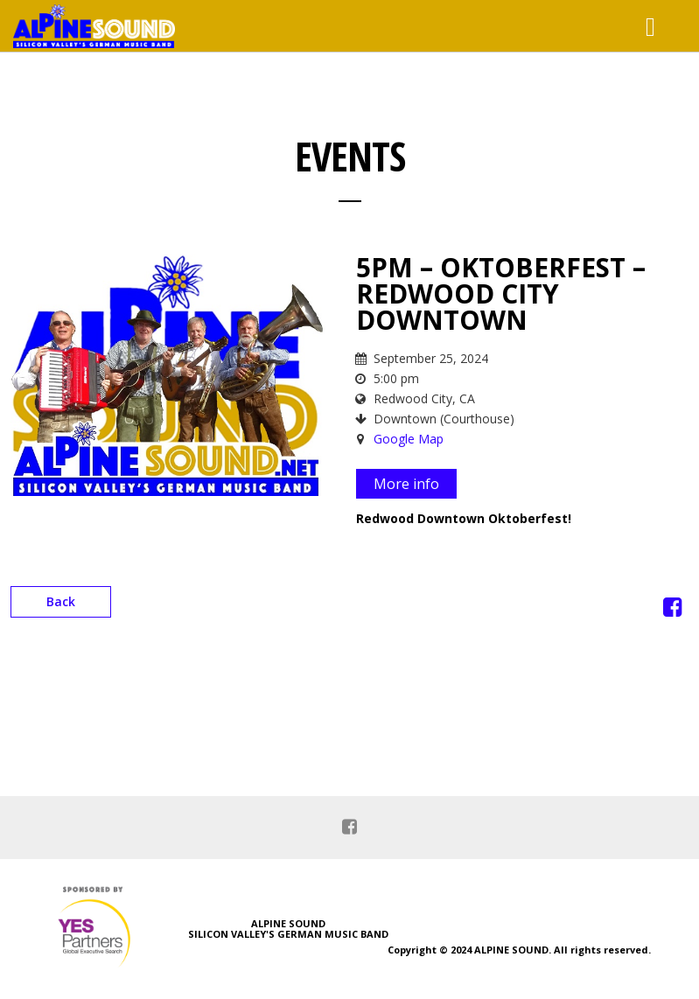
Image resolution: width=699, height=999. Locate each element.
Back (60, 601)
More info (406, 483)
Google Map (409, 438)
